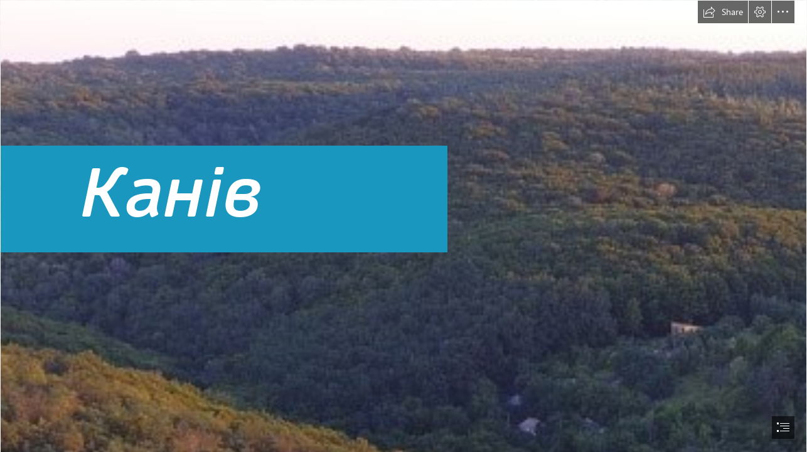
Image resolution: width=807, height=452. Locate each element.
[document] (403, 226)
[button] (723, 12)
